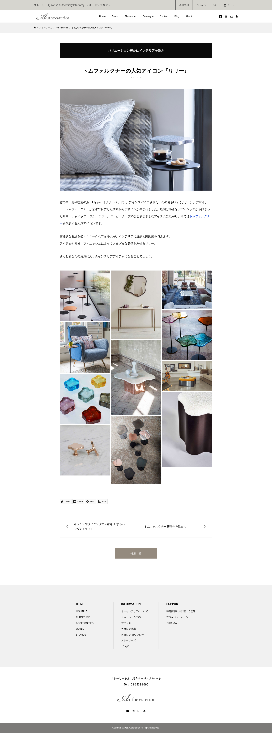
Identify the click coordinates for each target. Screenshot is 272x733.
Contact (164, 16)
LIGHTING (81, 611)
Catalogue (148, 16)
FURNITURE (83, 617)
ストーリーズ (128, 640)
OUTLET (81, 628)
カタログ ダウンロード (133, 634)
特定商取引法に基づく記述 (181, 611)
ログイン (201, 5)
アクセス (126, 623)
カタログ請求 (128, 628)
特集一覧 (136, 553)
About (189, 16)
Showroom (130, 16)
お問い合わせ (173, 623)
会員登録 (184, 5)
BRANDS (81, 634)
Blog (177, 16)
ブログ (125, 646)
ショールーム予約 (131, 617)
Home (102, 16)
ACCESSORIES (85, 623)
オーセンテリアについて (134, 611)
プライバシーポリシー (178, 617)
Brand (115, 16)
